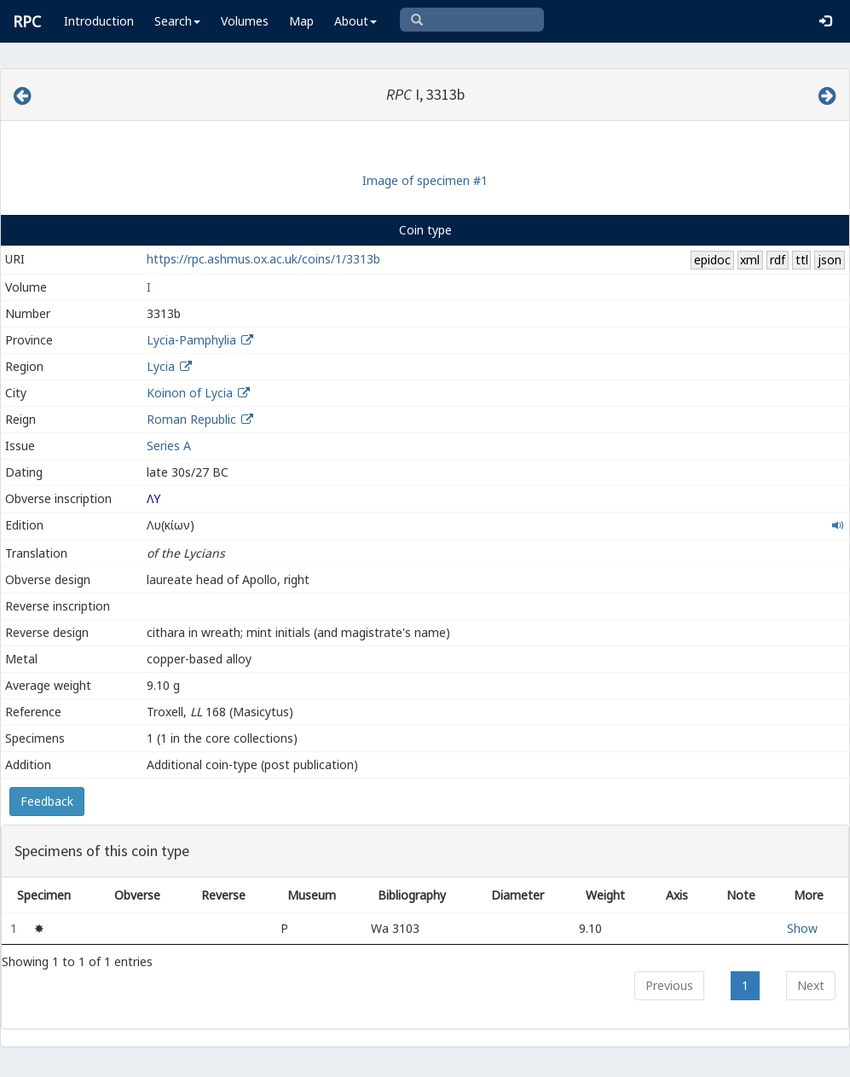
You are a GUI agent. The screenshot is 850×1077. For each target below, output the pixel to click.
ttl (801, 260)
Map (301, 21)
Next (810, 985)
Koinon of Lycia (190, 393)
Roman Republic (191, 419)
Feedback (46, 801)
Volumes (245, 21)
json (829, 260)
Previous (669, 985)
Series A (169, 445)
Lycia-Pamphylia (191, 340)
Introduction (99, 21)
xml (750, 260)
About (355, 21)
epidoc (712, 260)
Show (802, 928)
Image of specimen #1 (425, 180)
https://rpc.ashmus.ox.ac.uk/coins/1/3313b (263, 259)
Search (177, 21)
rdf (777, 260)
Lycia (161, 366)
